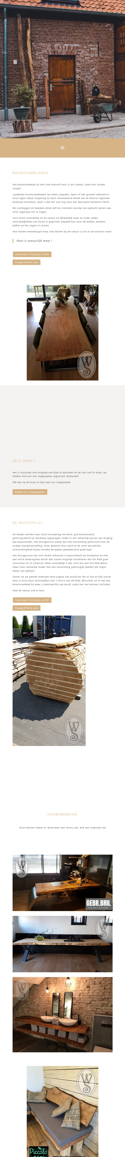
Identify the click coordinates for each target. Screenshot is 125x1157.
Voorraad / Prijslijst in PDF (32, 254)
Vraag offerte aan (26, 262)
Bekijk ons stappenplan (30, 491)
